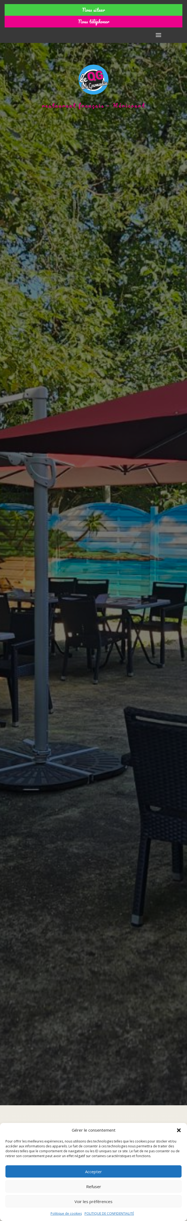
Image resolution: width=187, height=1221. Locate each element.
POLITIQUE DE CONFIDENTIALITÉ (109, 1213)
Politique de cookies (66, 1213)
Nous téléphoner (93, 21)
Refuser (93, 1186)
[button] (179, 1130)
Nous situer (93, 10)
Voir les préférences (93, 1201)
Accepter (93, 1171)
